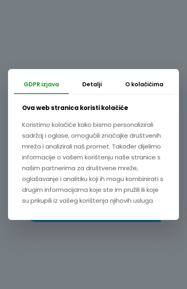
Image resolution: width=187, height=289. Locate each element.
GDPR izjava (41, 84)
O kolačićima (144, 84)
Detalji (92, 84)
